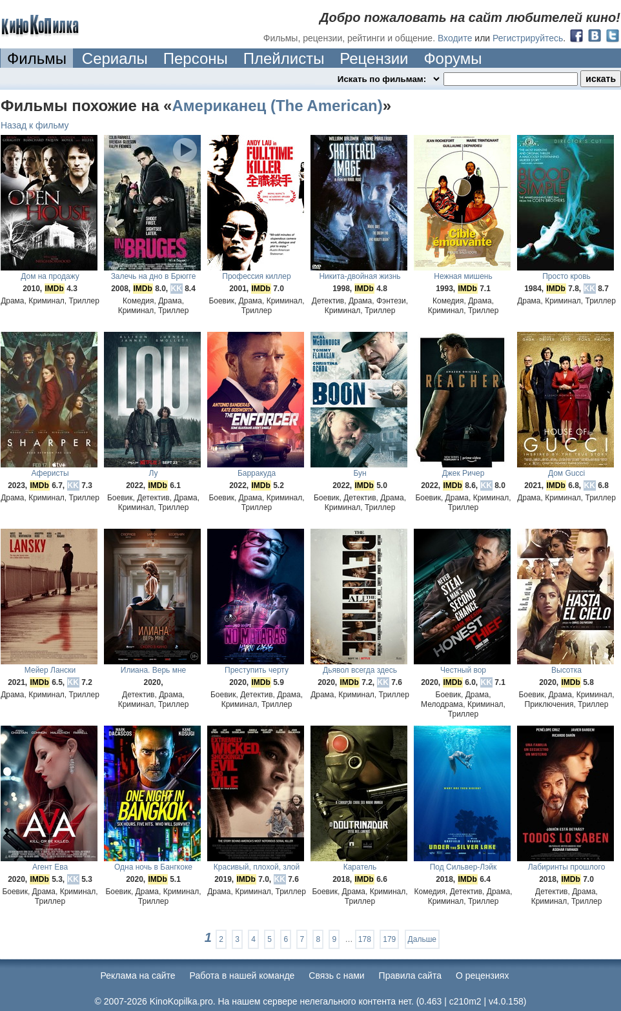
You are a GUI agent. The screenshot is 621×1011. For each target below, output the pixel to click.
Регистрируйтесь (528, 38)
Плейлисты (284, 58)
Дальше (422, 939)
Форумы (452, 58)
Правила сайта (410, 975)
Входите (455, 38)
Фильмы (36, 58)
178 (364, 939)
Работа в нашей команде (242, 975)
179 (389, 939)
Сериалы (115, 58)
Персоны (195, 58)
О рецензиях (482, 975)
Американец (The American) (277, 105)
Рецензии (374, 58)
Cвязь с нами (336, 975)
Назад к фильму (35, 125)
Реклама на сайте (138, 975)
